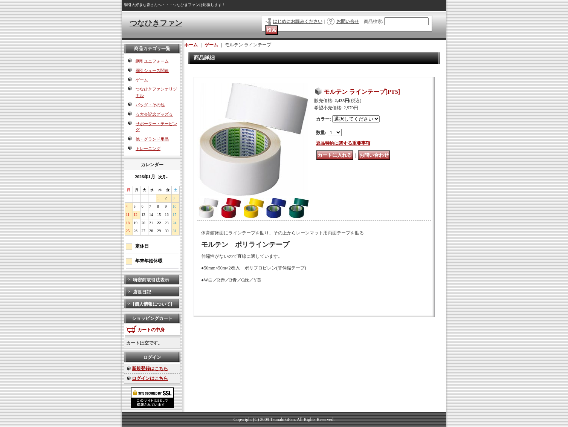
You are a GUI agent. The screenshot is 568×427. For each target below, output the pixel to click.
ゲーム (142, 80)
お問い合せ (347, 21)
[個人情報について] (152, 304)
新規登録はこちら (150, 368)
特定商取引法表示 (151, 280)
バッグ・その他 (150, 105)
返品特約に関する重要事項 (343, 143)
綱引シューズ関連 (152, 70)
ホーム (191, 44)
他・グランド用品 (152, 139)
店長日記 (142, 292)
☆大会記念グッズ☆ (154, 114)
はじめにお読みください (297, 21)
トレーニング (148, 148)
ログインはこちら (150, 378)
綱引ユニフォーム (152, 61)
